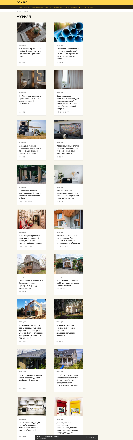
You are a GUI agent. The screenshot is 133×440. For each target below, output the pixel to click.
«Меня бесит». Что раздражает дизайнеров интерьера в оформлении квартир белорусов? (68, 194)
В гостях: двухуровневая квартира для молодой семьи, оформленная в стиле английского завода (30, 239)
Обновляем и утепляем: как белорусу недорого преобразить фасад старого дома (31, 284)
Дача (80, 7)
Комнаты (48, 7)
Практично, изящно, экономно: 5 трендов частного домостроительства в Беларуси (66, 330)
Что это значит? (42, 438)
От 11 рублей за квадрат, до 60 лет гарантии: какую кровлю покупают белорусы (68, 284)
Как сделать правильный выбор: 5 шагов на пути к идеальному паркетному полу (30, 52)
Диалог (27, 7)
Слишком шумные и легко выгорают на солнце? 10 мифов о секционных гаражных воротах (68, 149)
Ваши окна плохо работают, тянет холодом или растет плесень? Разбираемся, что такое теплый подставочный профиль (68, 102)
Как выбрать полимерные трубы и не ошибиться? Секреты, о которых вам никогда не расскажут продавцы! (68, 53)
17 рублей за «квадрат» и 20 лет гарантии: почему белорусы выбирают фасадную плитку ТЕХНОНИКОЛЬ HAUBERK (68, 380)
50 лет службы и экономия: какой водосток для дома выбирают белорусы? (31, 377)
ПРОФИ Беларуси (37, 7)
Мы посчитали (89, 7)
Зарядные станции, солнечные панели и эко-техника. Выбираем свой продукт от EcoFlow (30, 149)
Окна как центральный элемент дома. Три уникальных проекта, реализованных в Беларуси (68, 239)
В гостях (19, 7)
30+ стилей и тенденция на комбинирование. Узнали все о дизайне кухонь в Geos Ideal (29, 426)
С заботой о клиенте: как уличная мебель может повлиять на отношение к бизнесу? (31, 194)
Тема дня (22, 45)
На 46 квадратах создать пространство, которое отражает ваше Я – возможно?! (30, 100)
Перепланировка (71, 7)
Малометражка (58, 7)
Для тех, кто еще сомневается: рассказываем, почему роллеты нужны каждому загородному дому (68, 428)
